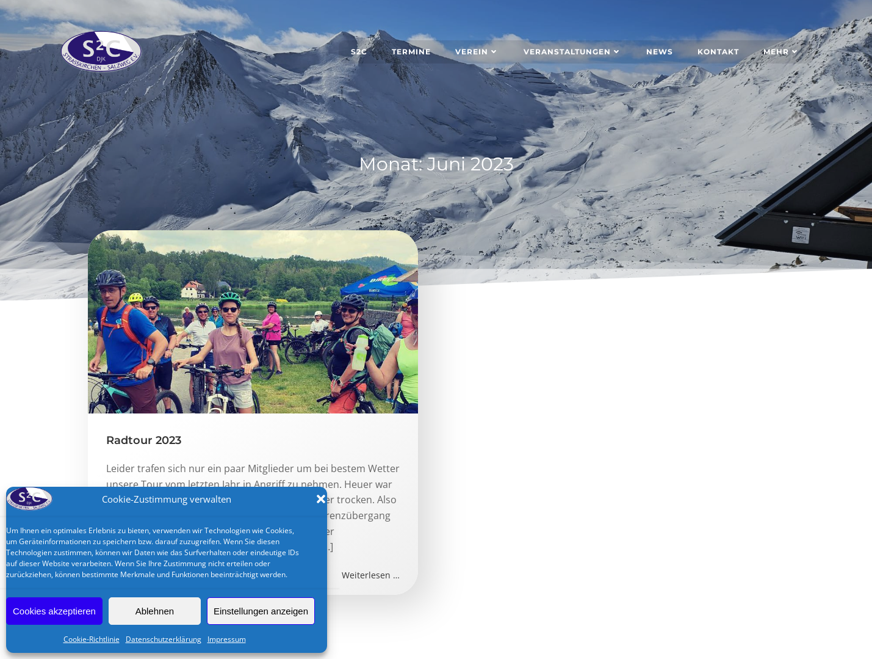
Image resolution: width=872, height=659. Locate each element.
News (659, 51)
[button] (321, 499)
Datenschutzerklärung (163, 639)
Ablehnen (154, 611)
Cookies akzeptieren (54, 611)
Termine (411, 51)
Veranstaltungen (573, 51)
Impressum (226, 639)
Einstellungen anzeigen (261, 611)
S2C (359, 51)
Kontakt (718, 51)
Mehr (781, 51)
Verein (477, 51)
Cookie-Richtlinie (91, 639)
